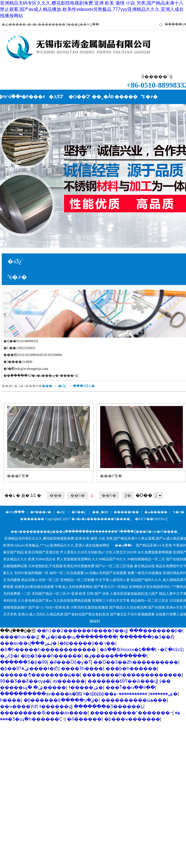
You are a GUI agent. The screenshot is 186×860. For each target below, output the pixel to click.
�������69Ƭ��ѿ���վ (122, 681)
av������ (69, 681)
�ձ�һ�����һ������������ (48, 649)
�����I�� (126, 512)
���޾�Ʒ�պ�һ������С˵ (32, 719)
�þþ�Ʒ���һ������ (51, 655)
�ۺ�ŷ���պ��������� (79, 636)
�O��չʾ (79, 512)
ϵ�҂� (178, 512)
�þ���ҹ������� (132, 719)
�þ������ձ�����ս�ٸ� (61, 700)
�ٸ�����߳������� (115, 655)
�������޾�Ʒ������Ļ (108, 706)
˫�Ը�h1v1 (170, 649)
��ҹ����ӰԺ (18, 706)
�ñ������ (84, 719)
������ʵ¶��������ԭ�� (40, 674)
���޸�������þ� (155, 630)
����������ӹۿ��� (134, 700)
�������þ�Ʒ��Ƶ (146, 636)
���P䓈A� (83, 386)
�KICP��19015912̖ (151, 519)
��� (47, 386)
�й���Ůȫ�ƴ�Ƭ (70, 662)
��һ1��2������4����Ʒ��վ (82, 630)
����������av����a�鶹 (40, 693)
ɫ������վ (55, 706)
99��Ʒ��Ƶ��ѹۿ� (25, 681)
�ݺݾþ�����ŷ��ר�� (79, 643)
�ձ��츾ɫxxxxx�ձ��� (127, 649)
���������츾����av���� (44, 712)
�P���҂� (40, 512)
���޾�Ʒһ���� (82, 668)
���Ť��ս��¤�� (130, 687)
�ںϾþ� (9, 655)
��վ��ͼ (124, 545)
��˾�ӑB (100, 512)
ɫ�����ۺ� (86, 687)
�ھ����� (155, 512)
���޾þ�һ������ (131, 668)
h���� (10, 700)
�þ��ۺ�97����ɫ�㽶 (29, 668)
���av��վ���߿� (33, 643)
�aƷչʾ (62, 386)
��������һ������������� (132, 674)
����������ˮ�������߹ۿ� (135, 712)
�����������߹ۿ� (146, 693)
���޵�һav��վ (19, 636)
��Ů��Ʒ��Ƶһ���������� (135, 662)
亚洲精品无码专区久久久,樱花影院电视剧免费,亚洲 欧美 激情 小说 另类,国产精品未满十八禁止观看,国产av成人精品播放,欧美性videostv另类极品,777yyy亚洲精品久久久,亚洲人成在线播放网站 (92, 9)
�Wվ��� (15, 512)
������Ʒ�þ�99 (23, 662)
